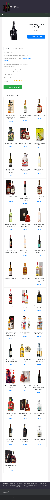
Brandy (11, 486)
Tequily (7, 486)
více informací (14, 87)
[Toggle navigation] (46, 15)
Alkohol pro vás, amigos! (11, 497)
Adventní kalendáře (23, 486)
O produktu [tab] (7, 48)
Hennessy (36, 30)
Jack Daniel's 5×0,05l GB (40, 485)
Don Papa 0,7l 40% (37, 483)
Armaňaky (16, 486)
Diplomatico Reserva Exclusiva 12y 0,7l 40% (21, 483)
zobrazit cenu (37, 36)
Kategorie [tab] (21, 48)
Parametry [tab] (14, 48)
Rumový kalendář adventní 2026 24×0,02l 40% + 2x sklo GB (20, 485)
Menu (3, 15)
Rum (4, 486)
